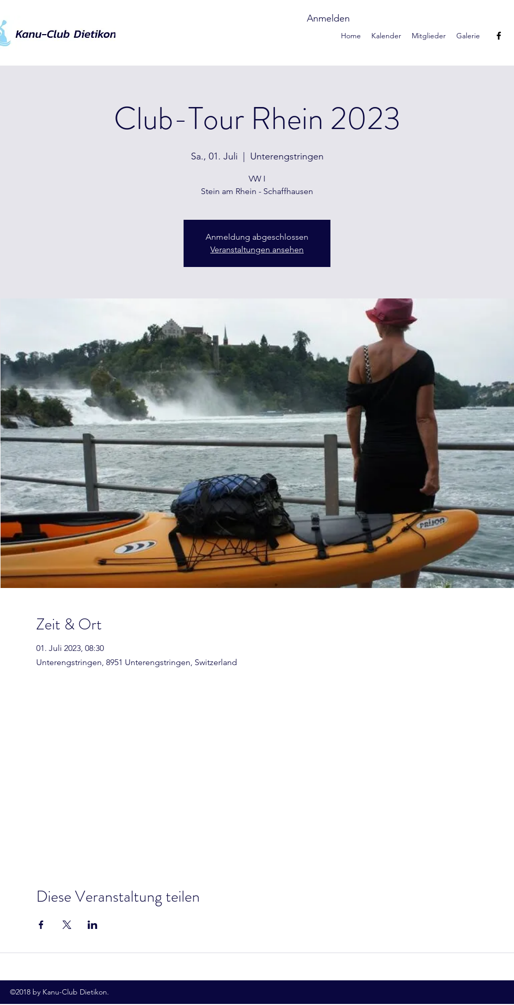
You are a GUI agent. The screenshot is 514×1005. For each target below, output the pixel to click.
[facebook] (499, 35)
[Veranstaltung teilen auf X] (67, 925)
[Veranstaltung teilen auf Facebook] (41, 925)
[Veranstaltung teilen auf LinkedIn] (93, 925)
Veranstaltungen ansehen (257, 249)
